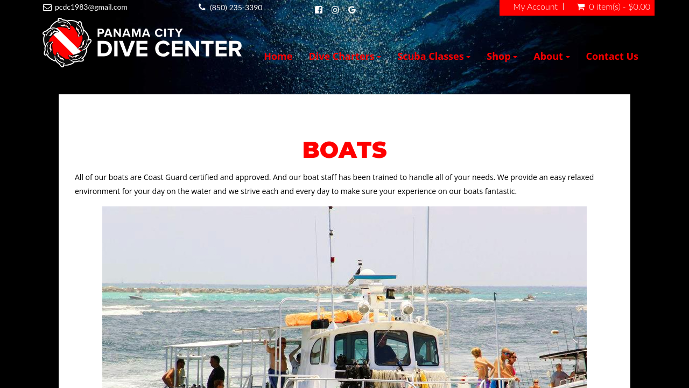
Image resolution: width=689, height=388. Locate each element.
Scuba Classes (433, 56)
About (551, 56)
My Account (535, 6)
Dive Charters (344, 56)
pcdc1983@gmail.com (91, 6)
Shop (502, 56)
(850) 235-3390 (236, 7)
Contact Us (612, 56)
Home (278, 56)
